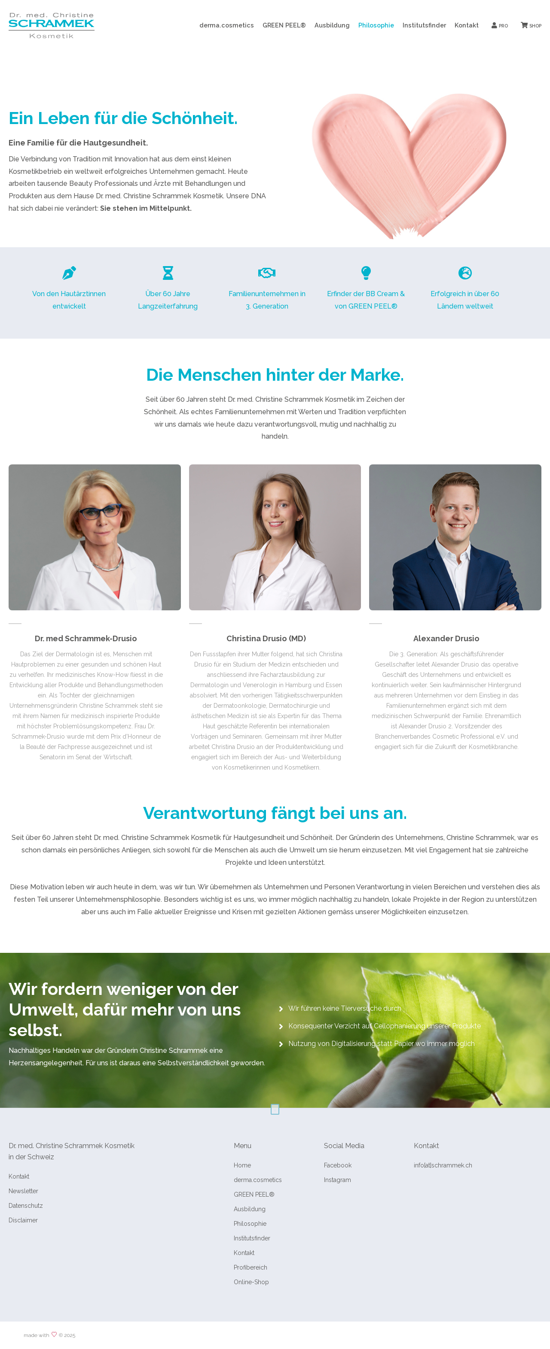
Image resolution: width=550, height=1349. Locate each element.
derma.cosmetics (226, 25)
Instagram (337, 1179)
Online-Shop (251, 1282)
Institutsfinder (424, 25)
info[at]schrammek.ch (443, 1165)
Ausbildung (332, 25)
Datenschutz (26, 1205)
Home (242, 1165)
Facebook (337, 1165)
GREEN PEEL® (284, 25)
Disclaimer (23, 1220)
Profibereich (250, 1267)
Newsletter (23, 1191)
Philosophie (376, 25)
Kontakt (467, 25)
